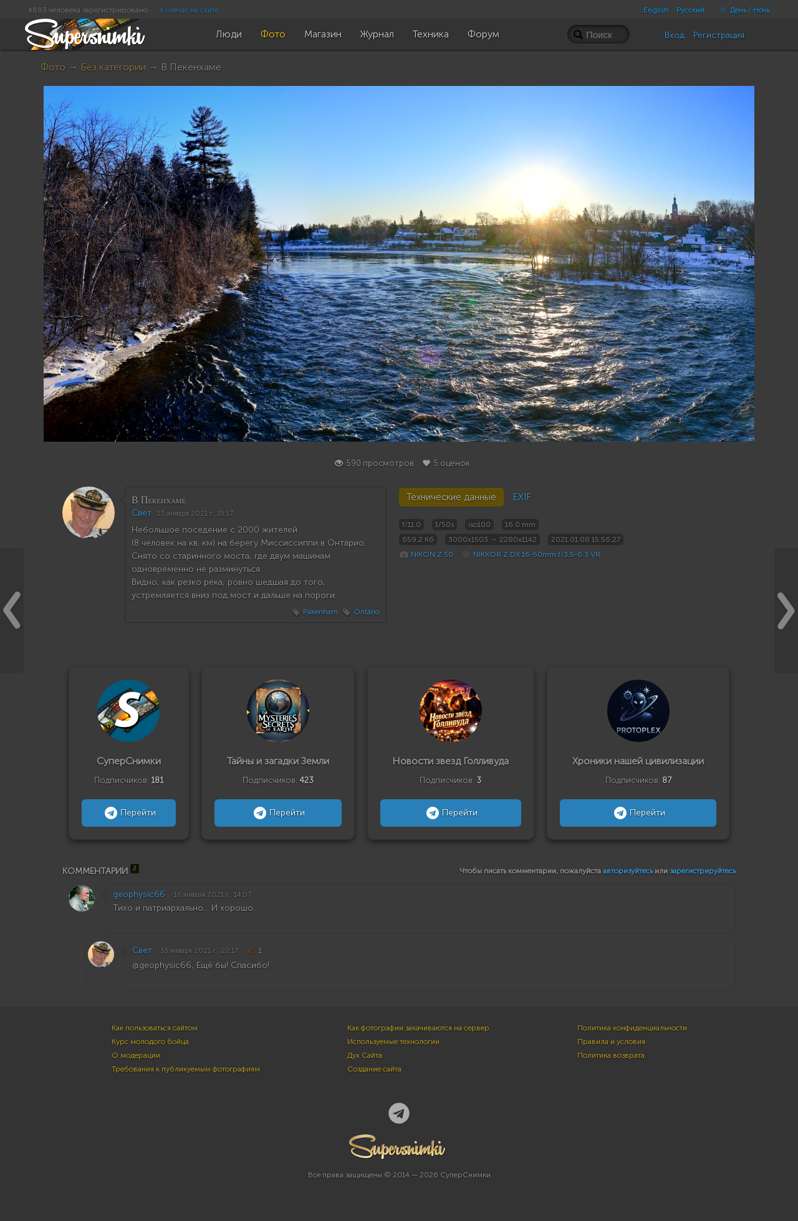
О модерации (136, 1055)
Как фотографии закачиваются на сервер (418, 1028)
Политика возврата (611, 1055)
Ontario (366, 611)
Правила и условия (611, 1041)
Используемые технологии (393, 1041)
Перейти (129, 813)
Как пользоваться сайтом (155, 1028)
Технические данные (451, 497)
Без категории (113, 67)
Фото (53, 67)
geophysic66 (139, 894)
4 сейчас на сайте (189, 10)
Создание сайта (374, 1069)
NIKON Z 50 (432, 554)
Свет (141, 513)
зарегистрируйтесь (703, 871)
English (655, 10)
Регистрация (718, 35)
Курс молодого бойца (150, 1041)
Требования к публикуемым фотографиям (186, 1069)
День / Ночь (741, 10)
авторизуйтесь (628, 871)
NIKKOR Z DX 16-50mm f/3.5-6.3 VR (536, 554)
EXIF (521, 497)
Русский (690, 10)
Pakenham (320, 611)
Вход (675, 35)
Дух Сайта (364, 1055)
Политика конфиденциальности (632, 1028)
